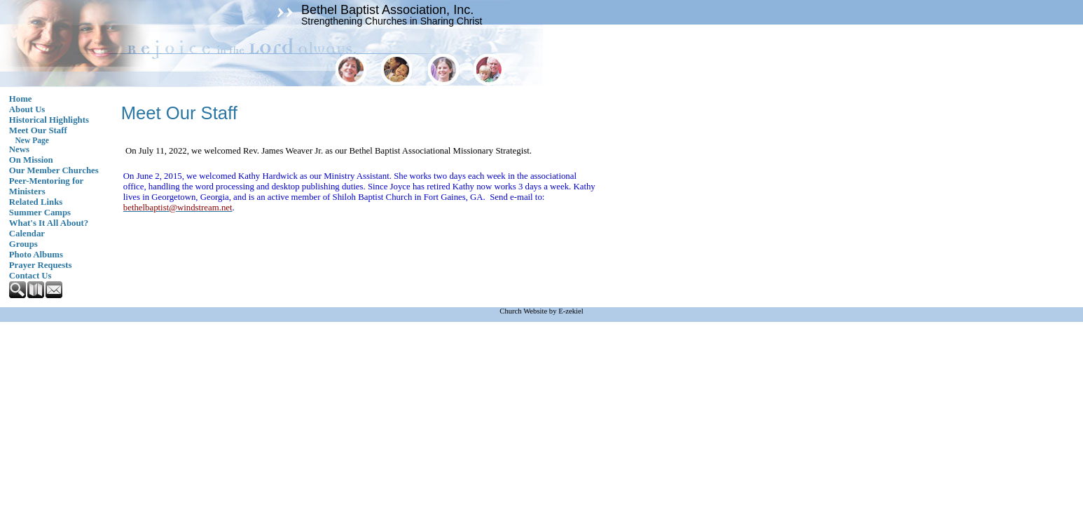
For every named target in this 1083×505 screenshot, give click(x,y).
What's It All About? (48, 223)
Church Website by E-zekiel (541, 311)
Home (20, 99)
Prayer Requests (40, 265)
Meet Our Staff (38, 130)
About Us (27, 109)
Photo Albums (36, 255)
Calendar (27, 233)
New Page (32, 140)
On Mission (31, 160)
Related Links (35, 202)
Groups (23, 244)
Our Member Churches (54, 170)
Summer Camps (40, 212)
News (19, 149)
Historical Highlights (49, 120)
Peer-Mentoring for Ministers (46, 186)
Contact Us (30, 276)
